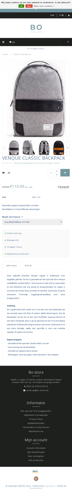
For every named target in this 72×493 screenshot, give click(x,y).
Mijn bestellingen (36, 452)
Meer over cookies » (44, 6)
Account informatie (36, 448)
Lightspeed (50, 486)
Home (5, 54)
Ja (21, 6)
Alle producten (36, 460)
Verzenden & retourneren (36, 427)
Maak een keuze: (12, 217)
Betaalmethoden (36, 423)
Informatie (11, 265)
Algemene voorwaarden (36, 415)
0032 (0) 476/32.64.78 (37, 386)
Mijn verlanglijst (36, 456)
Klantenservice (36, 431)
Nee (29, 6)
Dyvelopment (36, 488)
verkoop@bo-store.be (37, 390)
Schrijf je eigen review (48, 163)
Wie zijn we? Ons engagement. (36, 411)
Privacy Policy (36, 419)
